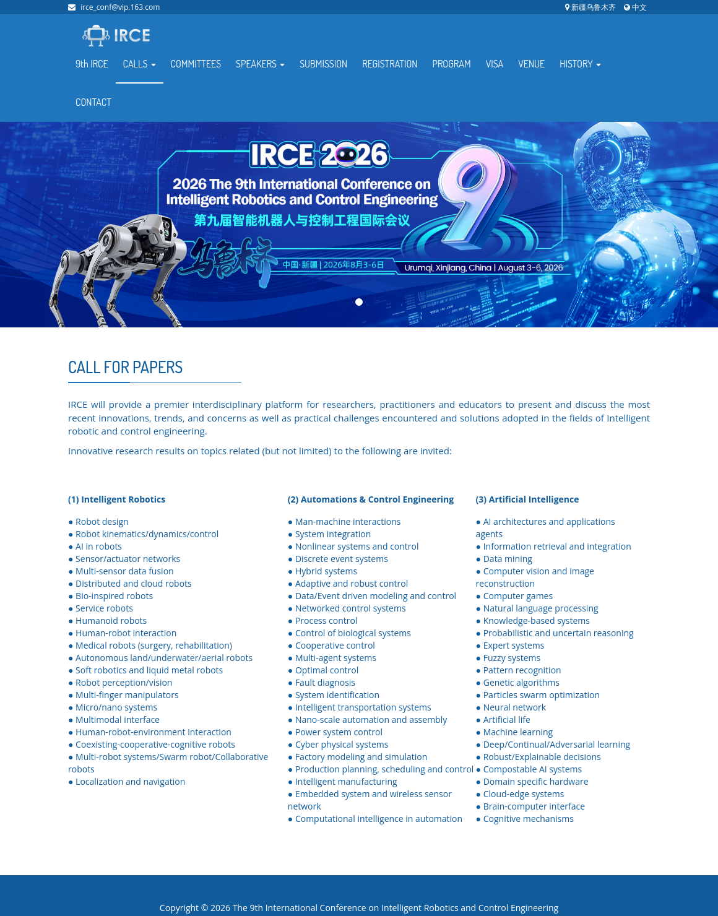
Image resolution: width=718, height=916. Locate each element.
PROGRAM (451, 64)
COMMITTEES (196, 64)
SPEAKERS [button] (260, 64)
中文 (635, 7)
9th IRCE (92, 64)
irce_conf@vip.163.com (120, 7)
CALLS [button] (139, 64)
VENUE (531, 64)
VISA (495, 64)
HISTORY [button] (580, 64)
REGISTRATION (389, 64)
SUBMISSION (323, 64)
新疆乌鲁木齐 (590, 7)
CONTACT (93, 102)
